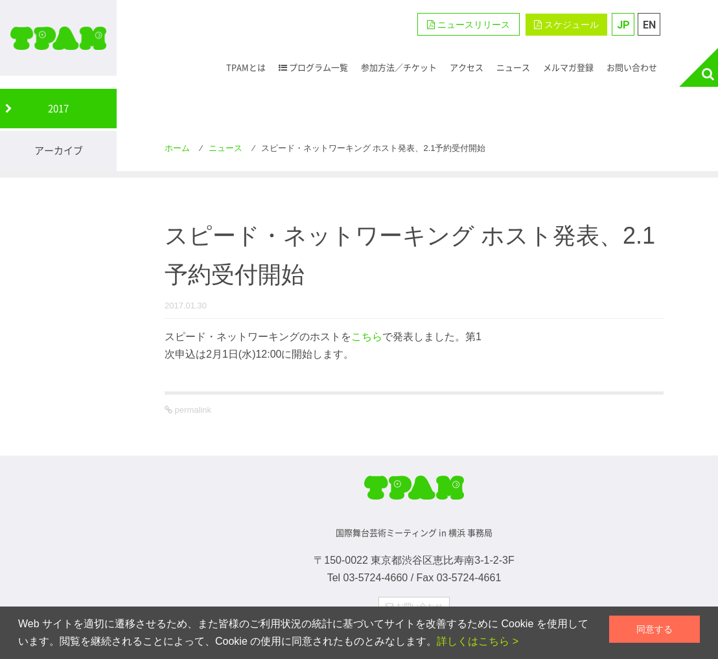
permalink (191, 410)
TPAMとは (246, 67)
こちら (366, 336)
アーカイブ (58, 150)
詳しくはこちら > (477, 641)
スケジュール (566, 24)
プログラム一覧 (313, 67)
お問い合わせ (632, 67)
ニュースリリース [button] (468, 24)
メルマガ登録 (568, 67)
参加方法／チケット (399, 67)
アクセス (466, 67)
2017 (58, 108)
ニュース (513, 67)
